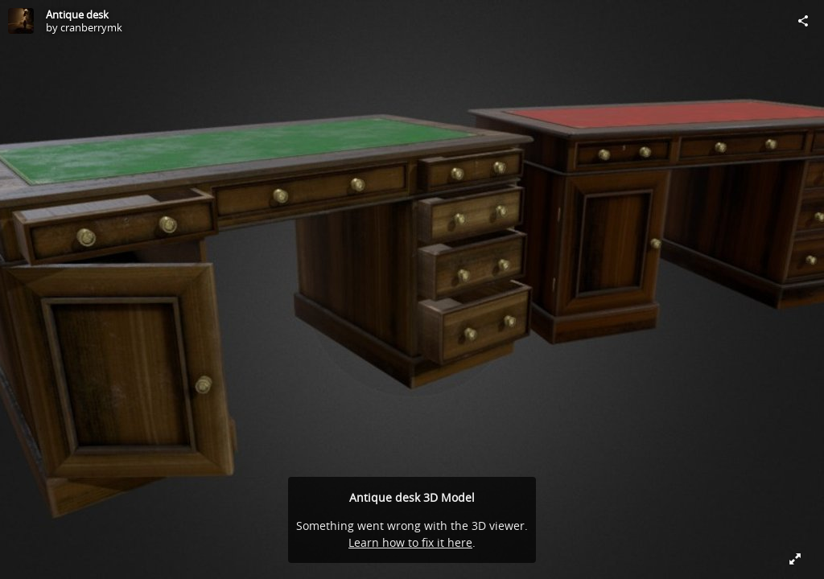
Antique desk (77, 14)
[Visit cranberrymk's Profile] (21, 21)
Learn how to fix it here (410, 542)
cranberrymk (91, 27)
